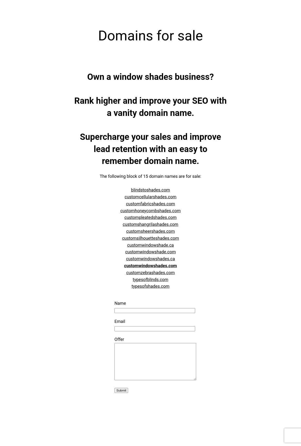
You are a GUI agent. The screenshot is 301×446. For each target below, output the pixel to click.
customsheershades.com (150, 231)
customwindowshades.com (150, 265)
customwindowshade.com (150, 251)
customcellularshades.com (150, 196)
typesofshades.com (150, 286)
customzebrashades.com (150, 272)
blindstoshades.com (150, 189)
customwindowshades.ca (150, 258)
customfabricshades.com (150, 203)
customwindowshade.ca (150, 245)
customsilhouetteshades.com (150, 238)
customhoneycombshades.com (150, 210)
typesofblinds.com (150, 279)
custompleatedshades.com (150, 217)
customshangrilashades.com (150, 224)
